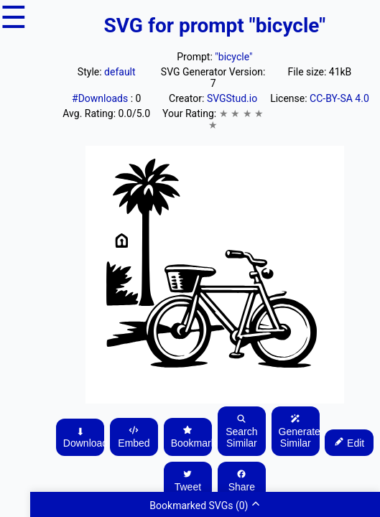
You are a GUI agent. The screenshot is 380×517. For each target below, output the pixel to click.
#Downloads (101, 98)
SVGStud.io (232, 98)
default (120, 72)
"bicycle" (233, 56)
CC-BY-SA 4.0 (339, 98)
